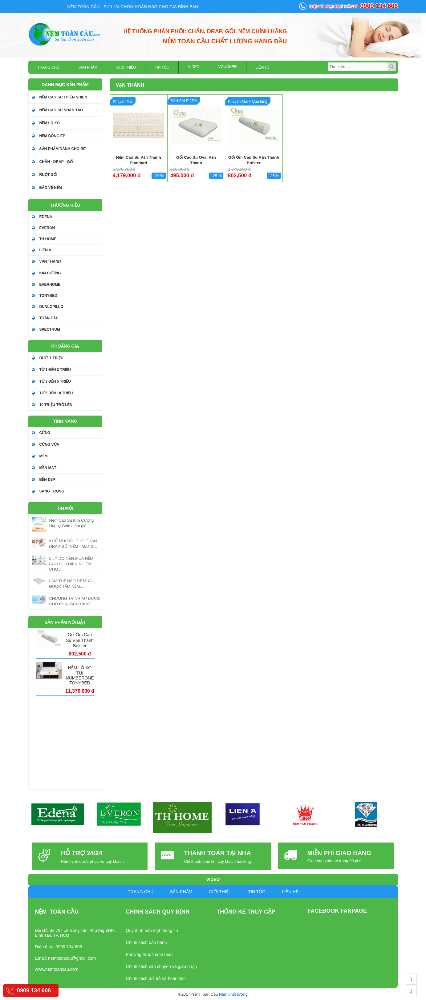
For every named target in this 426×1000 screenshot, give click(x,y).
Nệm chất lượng (233, 994)
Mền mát (47, 468)
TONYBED (48, 295)
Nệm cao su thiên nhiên (63, 97)
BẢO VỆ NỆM (50, 187)
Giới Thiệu (126, 67)
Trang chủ (49, 67)
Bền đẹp (47, 479)
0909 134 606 (34, 990)
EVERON (47, 228)
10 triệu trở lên (55, 405)
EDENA (45, 217)
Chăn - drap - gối (56, 162)
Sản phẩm (88, 67)
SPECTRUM (49, 329)
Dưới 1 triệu (51, 358)
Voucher (227, 67)
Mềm (43, 456)
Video (193, 67)
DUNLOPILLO (51, 307)
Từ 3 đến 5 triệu (55, 381)
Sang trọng (51, 491)
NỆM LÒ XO (49, 123)
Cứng (45, 433)
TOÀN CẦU (49, 318)
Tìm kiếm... (391, 66)
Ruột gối (48, 175)
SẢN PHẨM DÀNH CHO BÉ (62, 149)
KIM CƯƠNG (50, 273)
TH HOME (47, 239)
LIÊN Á (45, 250)
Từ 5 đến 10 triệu (56, 393)
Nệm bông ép (52, 136)
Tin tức (162, 67)
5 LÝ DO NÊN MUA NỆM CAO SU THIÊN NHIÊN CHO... (71, 564)
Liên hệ (263, 67)
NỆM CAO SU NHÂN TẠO (61, 110)
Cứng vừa (49, 444)
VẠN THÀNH (50, 261)
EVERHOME (50, 284)
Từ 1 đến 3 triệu (55, 370)
